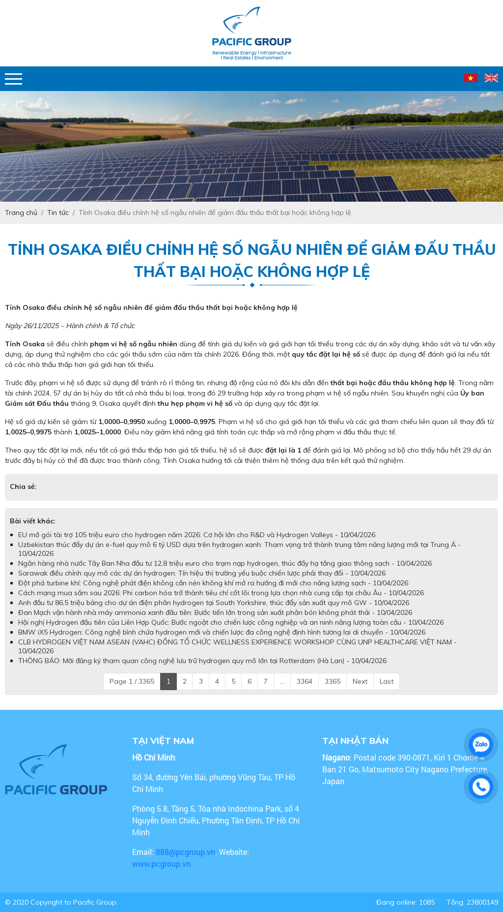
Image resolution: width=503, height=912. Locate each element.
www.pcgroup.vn (162, 863)
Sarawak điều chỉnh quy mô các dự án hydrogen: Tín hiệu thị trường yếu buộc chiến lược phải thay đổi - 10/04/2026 (202, 573)
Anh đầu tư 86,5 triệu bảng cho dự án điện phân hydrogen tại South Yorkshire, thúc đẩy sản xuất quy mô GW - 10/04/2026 (213, 602)
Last (386, 681)
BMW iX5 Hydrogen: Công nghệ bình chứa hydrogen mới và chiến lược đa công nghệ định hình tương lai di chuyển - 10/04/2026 (221, 632)
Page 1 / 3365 (132, 681)
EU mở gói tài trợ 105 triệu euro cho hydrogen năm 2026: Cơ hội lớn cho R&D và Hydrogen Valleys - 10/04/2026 (196, 534)
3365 (332, 681)
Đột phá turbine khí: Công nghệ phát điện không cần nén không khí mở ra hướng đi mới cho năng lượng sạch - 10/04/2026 (213, 582)
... (282, 681)
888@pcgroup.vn (185, 852)
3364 (304, 681)
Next (360, 681)
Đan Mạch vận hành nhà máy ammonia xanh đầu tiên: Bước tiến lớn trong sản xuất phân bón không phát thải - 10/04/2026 (215, 612)
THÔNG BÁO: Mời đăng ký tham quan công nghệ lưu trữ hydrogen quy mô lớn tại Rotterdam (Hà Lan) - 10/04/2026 (202, 660)
